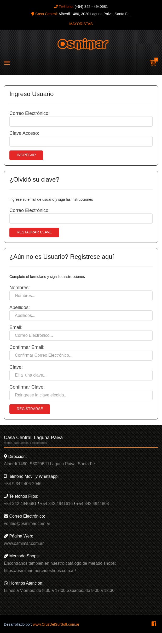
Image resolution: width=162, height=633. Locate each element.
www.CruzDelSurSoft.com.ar (56, 624)
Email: (15, 327)
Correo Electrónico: (29, 113)
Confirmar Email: (26, 347)
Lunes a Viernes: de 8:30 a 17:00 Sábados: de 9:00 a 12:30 (59, 590)
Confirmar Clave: (27, 387)
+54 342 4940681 (20, 503)
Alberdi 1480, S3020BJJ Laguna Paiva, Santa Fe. (50, 464)
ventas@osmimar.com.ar (27, 523)
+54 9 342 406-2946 (23, 483)
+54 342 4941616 (56, 503)
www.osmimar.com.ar (24, 543)
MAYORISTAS (81, 24)
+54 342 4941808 (92, 503)
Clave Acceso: (24, 133)
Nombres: (19, 287)
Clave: (16, 367)
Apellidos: (19, 307)
